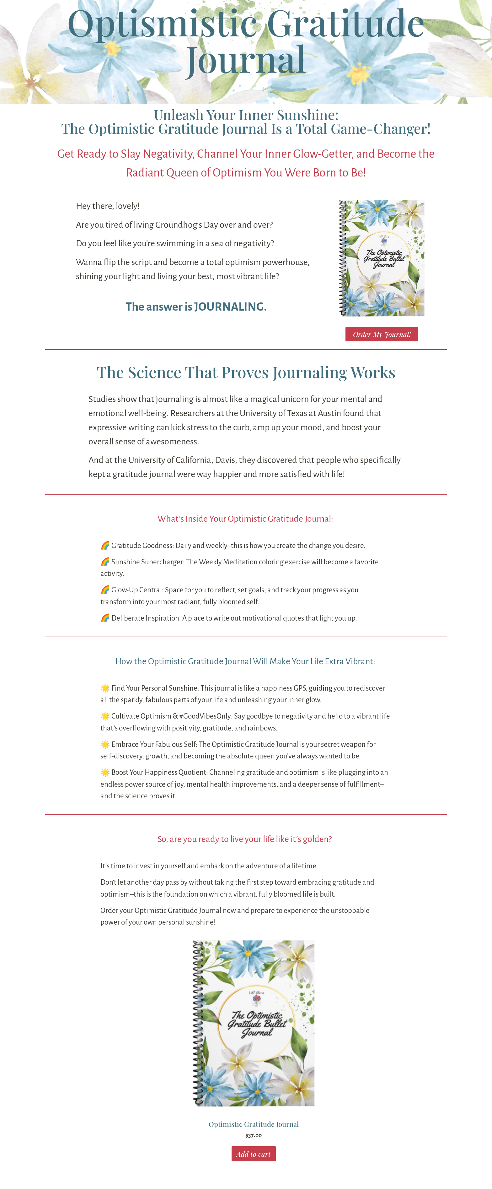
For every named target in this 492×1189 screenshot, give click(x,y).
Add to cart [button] (254, 1154)
